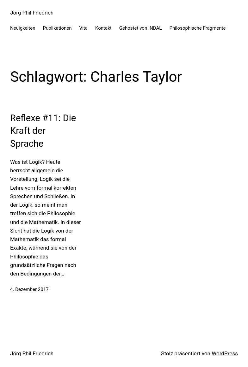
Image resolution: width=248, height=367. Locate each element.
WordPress (225, 353)
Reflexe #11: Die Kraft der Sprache (43, 131)
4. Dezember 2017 (29, 289)
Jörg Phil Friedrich (31, 12)
